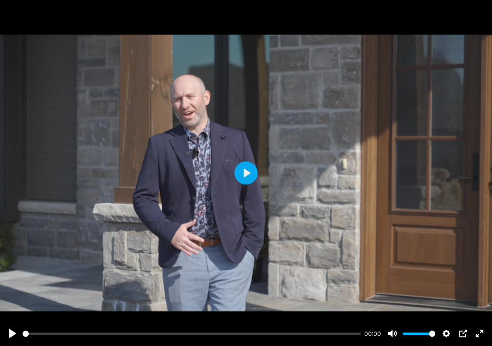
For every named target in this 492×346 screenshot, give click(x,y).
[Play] (12, 333)
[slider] (192, 333)
